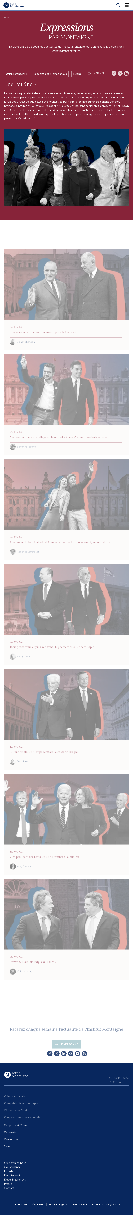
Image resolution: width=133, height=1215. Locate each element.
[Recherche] (118, 5)
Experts (8, 1171)
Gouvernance (12, 1167)
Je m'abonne (69, 1044)
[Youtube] (70, 1053)
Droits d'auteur (79, 1204)
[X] (120, 73)
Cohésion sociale (14, 1097)
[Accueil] (13, 5)
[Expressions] (66, 31)
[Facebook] (114, 73)
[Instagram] (77, 1053)
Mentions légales (58, 1204)
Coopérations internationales (50, 73)
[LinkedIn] (126, 73)
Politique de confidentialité (29, 1204)
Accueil (8, 16)
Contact (9, 1187)
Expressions (12, 1132)
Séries (8, 1146)
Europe (77, 73)
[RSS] (84, 1053)
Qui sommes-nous (15, 1162)
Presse (8, 1183)
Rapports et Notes (15, 1125)
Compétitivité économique (21, 1104)
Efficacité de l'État (15, 1111)
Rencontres (11, 1139)
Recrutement (12, 1175)
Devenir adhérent (15, 1179)
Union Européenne (16, 73)
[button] (129, 5)
